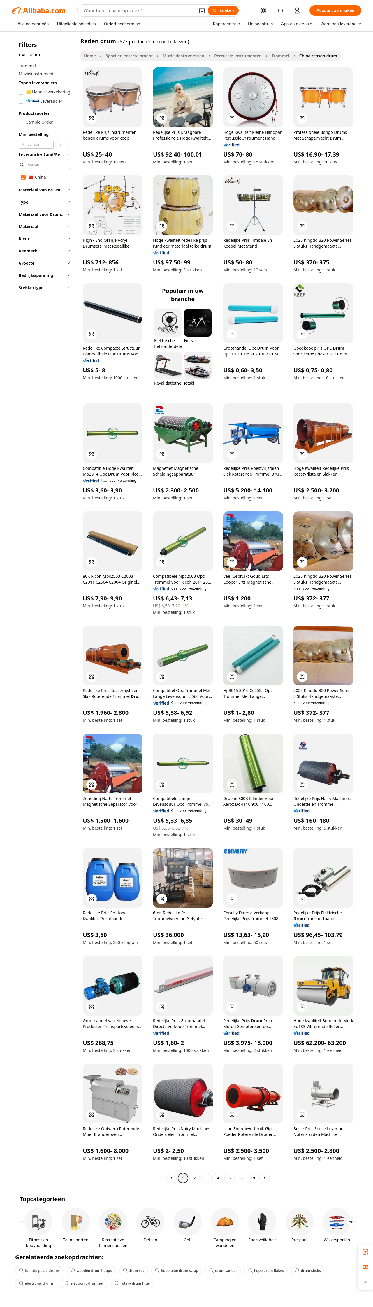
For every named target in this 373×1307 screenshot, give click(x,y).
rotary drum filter (132, 1283)
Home (90, 55)
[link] (365, 1251)
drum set (133, 1270)
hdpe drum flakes (266, 1270)
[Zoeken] (223, 10)
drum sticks (308, 1270)
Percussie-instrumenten (238, 55)
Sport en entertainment (129, 55)
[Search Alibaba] (138, 10)
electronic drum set (84, 1283)
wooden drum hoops (91, 1270)
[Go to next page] (264, 1178)
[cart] (281, 11)
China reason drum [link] (318, 55)
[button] (201, 10)
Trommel (280, 55)
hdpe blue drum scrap (176, 1270)
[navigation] (44, 610)
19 (253, 1178)
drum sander (223, 1270)
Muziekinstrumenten (183, 55)
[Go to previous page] (171, 1178)
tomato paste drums (39, 1270)
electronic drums (36, 1283)
